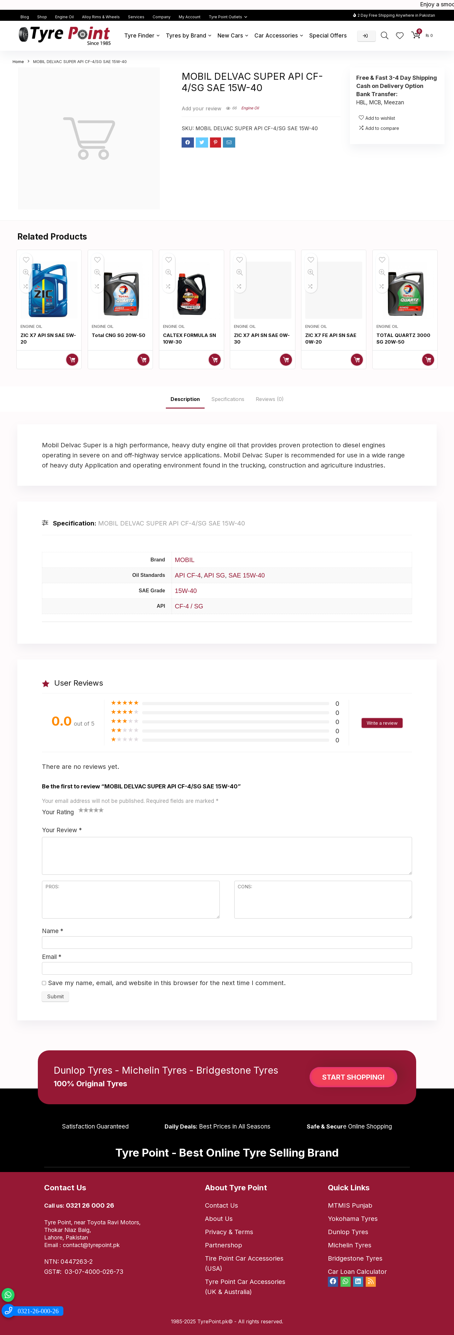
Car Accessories (276, 35)
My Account (190, 17)
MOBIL (185, 559)
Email (51, 957)
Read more (72, 359)
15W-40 (186, 590)
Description (185, 399)
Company (162, 17)
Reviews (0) (270, 399)
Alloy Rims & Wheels (101, 17)
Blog (24, 17)
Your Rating (58, 812)
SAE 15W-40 (247, 575)
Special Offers (328, 35)
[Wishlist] (400, 36)
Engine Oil (64, 17)
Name (52, 931)
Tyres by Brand (186, 35)
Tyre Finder (139, 35)
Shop (42, 17)
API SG (214, 575)
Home (18, 61)
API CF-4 (188, 575)
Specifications (227, 399)
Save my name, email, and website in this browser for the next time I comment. (167, 983)
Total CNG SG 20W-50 (118, 335)
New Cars (230, 35)
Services (136, 17)
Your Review (62, 830)
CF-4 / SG (189, 606)
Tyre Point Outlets (225, 17)
